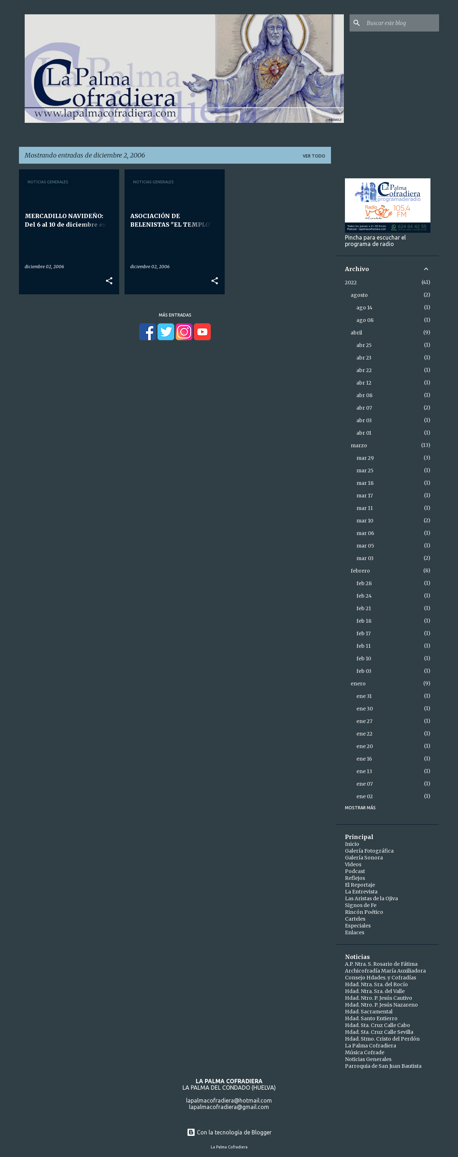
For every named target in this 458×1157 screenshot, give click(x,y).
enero (358, 683)
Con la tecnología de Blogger (229, 1132)
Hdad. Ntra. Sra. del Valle (375, 991)
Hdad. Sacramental (369, 1011)
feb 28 (364, 583)
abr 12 (363, 383)
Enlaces (354, 932)
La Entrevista (361, 891)
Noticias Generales (368, 1059)
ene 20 (364, 746)
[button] (109, 281)
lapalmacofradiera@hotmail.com (229, 1100)
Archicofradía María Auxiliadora (385, 971)
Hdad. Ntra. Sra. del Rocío (376, 984)
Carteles (355, 919)
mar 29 (365, 458)
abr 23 (363, 358)
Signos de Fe (360, 905)
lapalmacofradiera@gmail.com (229, 1107)
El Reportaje (360, 885)
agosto (359, 295)
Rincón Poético (364, 912)
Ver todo (314, 156)
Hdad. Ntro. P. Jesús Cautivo (378, 998)
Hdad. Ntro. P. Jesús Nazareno (381, 1005)
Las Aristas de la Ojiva (371, 898)
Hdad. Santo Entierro (371, 1018)
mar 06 (365, 533)
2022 (351, 282)
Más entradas (175, 315)
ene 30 (364, 708)
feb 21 (363, 608)
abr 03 (364, 420)
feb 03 (363, 671)
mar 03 (365, 558)
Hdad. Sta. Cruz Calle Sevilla (379, 1032)
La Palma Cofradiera (370, 1045)
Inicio (352, 844)
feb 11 (363, 646)
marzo (359, 445)
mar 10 (364, 520)
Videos (353, 864)
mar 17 (364, 495)
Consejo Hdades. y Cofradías (380, 977)
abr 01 (363, 433)
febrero (360, 571)
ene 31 (364, 696)
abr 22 (364, 370)
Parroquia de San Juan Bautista (383, 1066)
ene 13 (364, 771)
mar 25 (365, 470)
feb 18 (363, 621)
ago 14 (364, 307)
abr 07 (364, 408)
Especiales (358, 925)
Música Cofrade (364, 1052)
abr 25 (364, 345)
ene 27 (364, 721)
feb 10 (363, 658)
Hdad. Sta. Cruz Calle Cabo (377, 1025)
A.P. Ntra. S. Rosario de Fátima (381, 964)
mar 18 (365, 483)
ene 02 (364, 796)
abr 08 (364, 395)
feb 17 (363, 633)
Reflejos (355, 878)
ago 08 (365, 320)
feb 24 (364, 596)
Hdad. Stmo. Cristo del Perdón (382, 1039)
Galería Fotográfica (369, 851)
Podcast (355, 871)
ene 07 (364, 784)
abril (356, 332)
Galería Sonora (364, 857)
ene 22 (364, 734)
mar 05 (365, 546)
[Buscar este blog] (401, 23)
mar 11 (364, 508)
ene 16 (364, 759)
